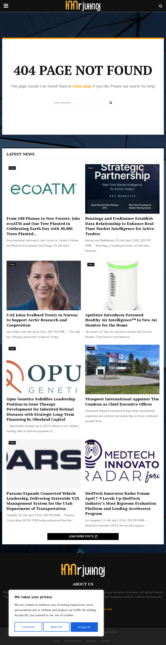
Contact (105, 640)
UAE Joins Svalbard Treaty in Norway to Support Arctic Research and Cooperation (42, 320)
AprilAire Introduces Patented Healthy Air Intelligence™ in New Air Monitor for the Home (121, 320)
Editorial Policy (73, 640)
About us (91, 640)
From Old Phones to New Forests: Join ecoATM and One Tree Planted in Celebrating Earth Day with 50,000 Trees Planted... (43, 226)
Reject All (56, 627)
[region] (56, 613)
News (12, 168)
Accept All (84, 627)
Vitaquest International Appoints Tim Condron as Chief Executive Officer (122, 401)
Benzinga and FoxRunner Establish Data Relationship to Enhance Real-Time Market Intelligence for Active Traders (120, 226)
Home (56, 640)
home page (82, 86)
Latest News (20, 154)
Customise (28, 627)
